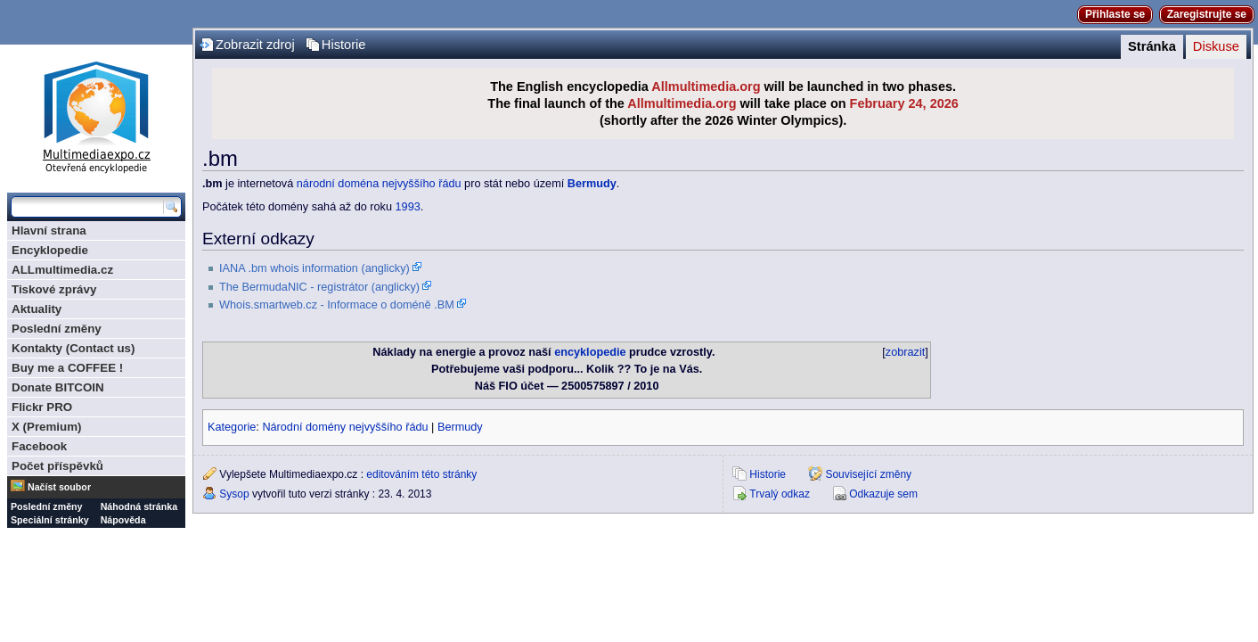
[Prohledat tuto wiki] (87, 207)
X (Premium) (47, 426)
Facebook (39, 446)
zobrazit (905, 352)
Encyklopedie (50, 250)
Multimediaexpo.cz (96, 114)
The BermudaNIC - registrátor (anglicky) (319, 287)
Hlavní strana (49, 230)
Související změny (868, 474)
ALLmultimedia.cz (62, 269)
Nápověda (123, 519)
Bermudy (592, 183)
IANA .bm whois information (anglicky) (314, 268)
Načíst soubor (59, 487)
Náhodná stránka (139, 506)
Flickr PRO (42, 407)
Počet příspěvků (57, 466)
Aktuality (36, 309)
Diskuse (1216, 46)
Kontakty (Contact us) (73, 348)
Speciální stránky (50, 519)
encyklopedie (589, 352)
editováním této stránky (421, 474)
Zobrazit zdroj (255, 44)
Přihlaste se (1115, 14)
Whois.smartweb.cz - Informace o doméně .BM (336, 305)
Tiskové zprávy (54, 289)
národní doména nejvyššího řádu (379, 183)
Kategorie (232, 427)
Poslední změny (57, 328)
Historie (344, 44)
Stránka (1152, 46)
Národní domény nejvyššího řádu (345, 427)
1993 (408, 207)
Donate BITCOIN (58, 387)
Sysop (234, 494)
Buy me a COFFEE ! (67, 367)
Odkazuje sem (883, 494)
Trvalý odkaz (779, 494)
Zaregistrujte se (1206, 14)
